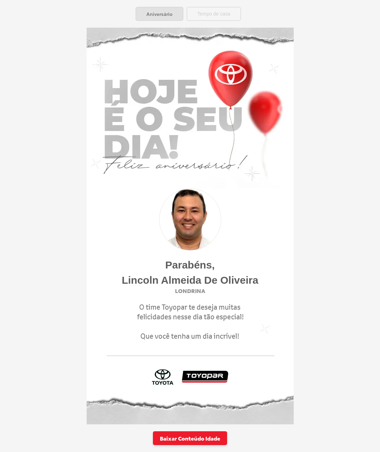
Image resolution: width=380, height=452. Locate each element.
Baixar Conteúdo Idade (190, 438)
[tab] (159, 14)
